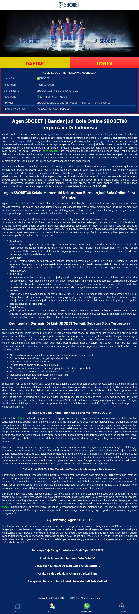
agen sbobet (50, 151)
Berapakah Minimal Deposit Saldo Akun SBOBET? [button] (67, 566)
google (5, 506)
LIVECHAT (121, 608)
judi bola (20, 418)
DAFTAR (35, 63)
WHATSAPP (87, 608)
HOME (17, 608)
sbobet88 (14, 203)
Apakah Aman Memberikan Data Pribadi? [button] (67, 558)
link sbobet (36, 329)
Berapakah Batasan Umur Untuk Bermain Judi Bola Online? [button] (67, 581)
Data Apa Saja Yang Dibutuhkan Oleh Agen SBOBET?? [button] (67, 550)
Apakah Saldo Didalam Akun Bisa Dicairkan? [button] (67, 573)
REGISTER (52, 608)
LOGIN (104, 63)
